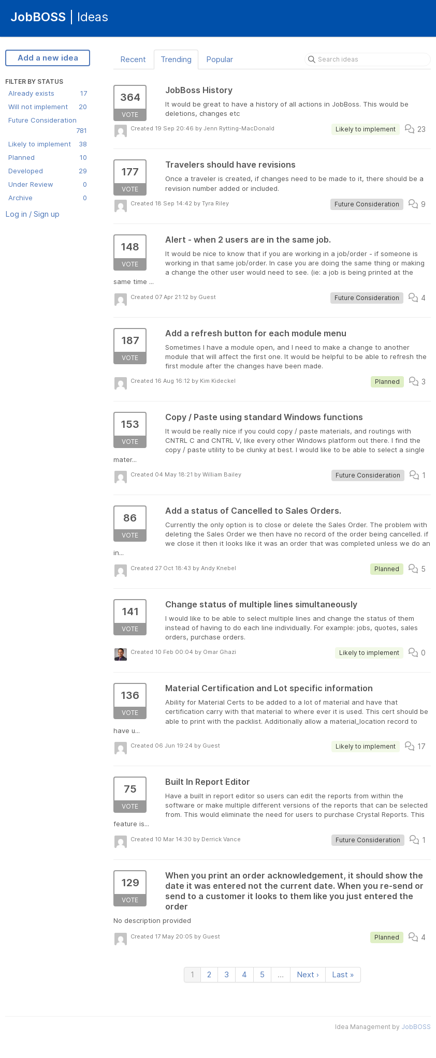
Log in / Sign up (32, 214)
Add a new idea (48, 58)
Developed (47, 171)
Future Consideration (47, 126)
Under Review (47, 184)
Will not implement (47, 106)
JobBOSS (416, 1027)
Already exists (47, 93)
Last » (343, 974)
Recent (133, 59)
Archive (47, 197)
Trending (176, 59)
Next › (308, 974)
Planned (47, 157)
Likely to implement (47, 144)
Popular (219, 59)
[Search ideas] (367, 59)
